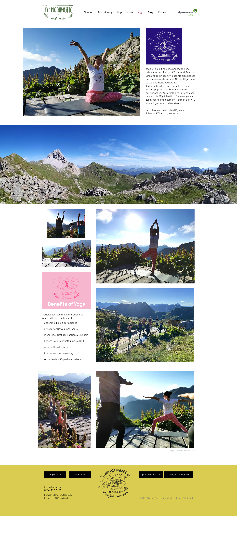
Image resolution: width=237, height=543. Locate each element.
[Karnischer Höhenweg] (178, 474)
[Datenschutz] (80, 474)
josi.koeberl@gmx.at (173, 110)
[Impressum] (55, 474)
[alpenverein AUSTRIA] (151, 474)
